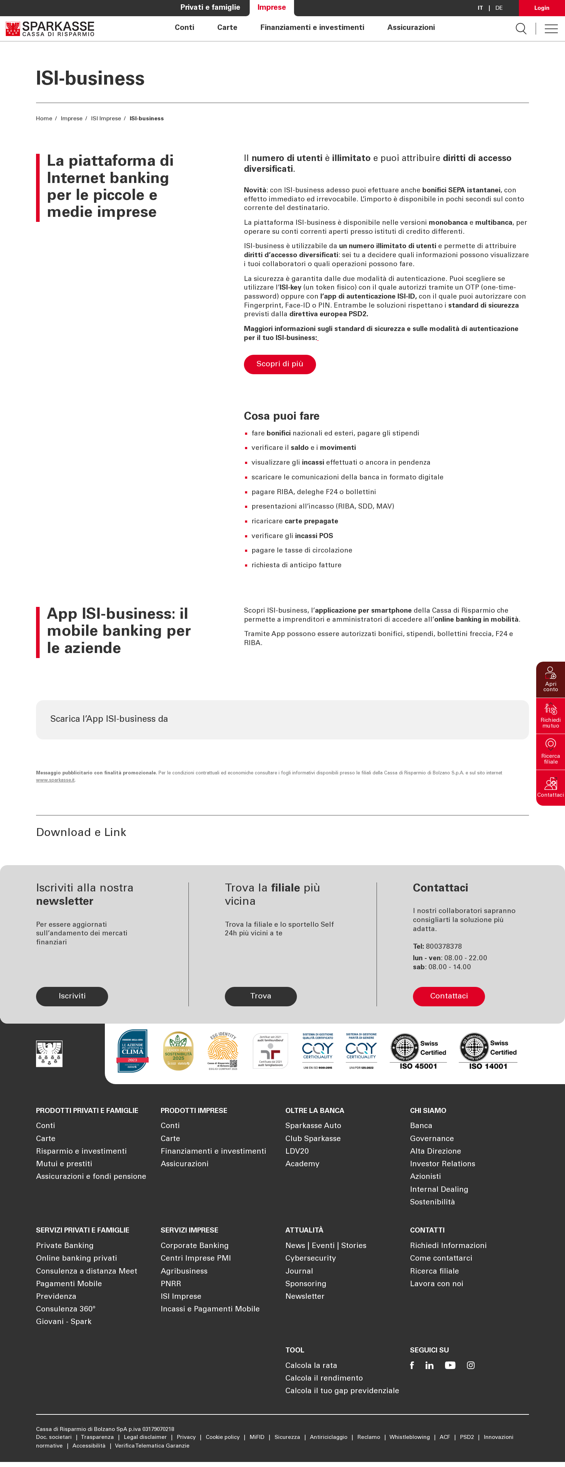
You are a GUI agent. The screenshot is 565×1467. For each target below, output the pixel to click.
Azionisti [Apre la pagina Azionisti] (425, 1186)
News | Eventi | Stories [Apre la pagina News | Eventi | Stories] (325, 1253)
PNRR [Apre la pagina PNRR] (171, 1291)
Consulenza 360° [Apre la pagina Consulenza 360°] (65, 1317)
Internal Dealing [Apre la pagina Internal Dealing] (439, 1199)
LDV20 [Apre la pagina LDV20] (297, 1161)
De (499, 8)
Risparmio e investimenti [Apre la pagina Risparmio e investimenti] (81, 1161)
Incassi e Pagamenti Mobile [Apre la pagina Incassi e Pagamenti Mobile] (210, 1317)
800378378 (444, 955)
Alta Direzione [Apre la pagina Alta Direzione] (435, 1161)
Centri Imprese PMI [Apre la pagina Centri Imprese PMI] (196, 1266)
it (480, 8)
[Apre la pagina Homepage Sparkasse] (50, 28)
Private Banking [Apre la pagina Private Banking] (65, 1253)
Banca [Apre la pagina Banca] (421, 1135)
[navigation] (305, 28)
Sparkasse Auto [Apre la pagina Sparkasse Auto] (313, 1135)
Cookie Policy (351, 1433)
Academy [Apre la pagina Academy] (302, 1173)
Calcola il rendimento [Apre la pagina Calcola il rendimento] (324, 1384)
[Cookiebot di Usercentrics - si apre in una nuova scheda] (46, 1453)
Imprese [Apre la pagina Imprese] (272, 8)
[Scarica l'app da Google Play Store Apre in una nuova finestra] (351, 724)
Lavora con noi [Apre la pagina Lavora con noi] (436, 1291)
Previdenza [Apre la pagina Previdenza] (56, 1304)
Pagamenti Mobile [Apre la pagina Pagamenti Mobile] (69, 1291)
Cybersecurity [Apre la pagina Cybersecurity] (310, 1266)
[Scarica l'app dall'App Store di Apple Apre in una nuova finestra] (279, 724)
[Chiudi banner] (553, 1400)
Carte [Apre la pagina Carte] (227, 28)
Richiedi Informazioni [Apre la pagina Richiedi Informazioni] (448, 1253)
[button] (550, 680)
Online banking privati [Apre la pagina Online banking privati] (76, 1266)
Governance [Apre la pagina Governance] (432, 1148)
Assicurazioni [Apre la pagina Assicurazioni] (411, 28)
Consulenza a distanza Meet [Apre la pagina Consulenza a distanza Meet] (86, 1279)
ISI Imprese (106, 119)
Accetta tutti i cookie (486, 1408)
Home (45, 119)
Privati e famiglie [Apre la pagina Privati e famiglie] (210, 8)
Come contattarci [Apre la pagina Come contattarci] (441, 1266)
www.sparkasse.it (55, 789)
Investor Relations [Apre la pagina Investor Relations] (442, 1173)
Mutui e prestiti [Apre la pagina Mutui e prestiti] (64, 1173)
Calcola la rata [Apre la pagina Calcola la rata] (311, 1371)
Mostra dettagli (113, 1453)
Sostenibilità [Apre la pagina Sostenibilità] (432, 1211)
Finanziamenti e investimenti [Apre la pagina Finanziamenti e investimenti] (312, 28)
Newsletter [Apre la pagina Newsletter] (305, 1304)
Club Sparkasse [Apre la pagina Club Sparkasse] (313, 1148)
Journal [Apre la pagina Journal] (299, 1279)
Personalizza (487, 1432)
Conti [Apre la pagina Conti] (184, 28)
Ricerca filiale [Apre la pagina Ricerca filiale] (434, 1279)
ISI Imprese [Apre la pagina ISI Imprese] (181, 1304)
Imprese (72, 119)
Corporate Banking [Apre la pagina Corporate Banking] (195, 1253)
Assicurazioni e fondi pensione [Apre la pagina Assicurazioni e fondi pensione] (91, 1186)
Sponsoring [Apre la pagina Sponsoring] (305, 1291)
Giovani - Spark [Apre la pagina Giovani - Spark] (64, 1329)
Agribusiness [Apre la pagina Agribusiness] (184, 1279)
